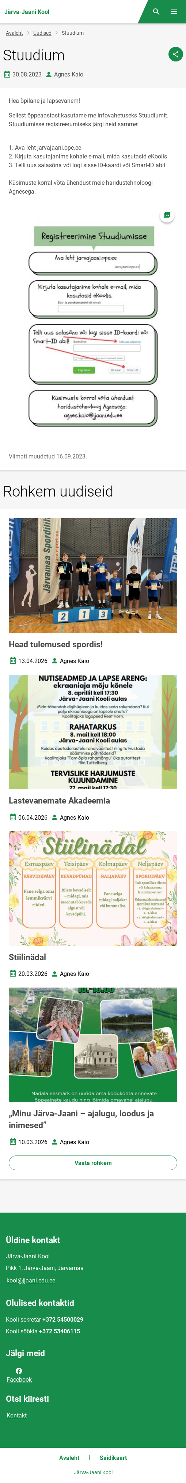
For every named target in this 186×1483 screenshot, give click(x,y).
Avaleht (14, 33)
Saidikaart (113, 1457)
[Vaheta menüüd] (174, 11)
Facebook (19, 1374)
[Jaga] (175, 54)
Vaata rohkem (93, 1163)
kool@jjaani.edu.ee (31, 1280)
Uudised (42, 33)
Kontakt (17, 1415)
